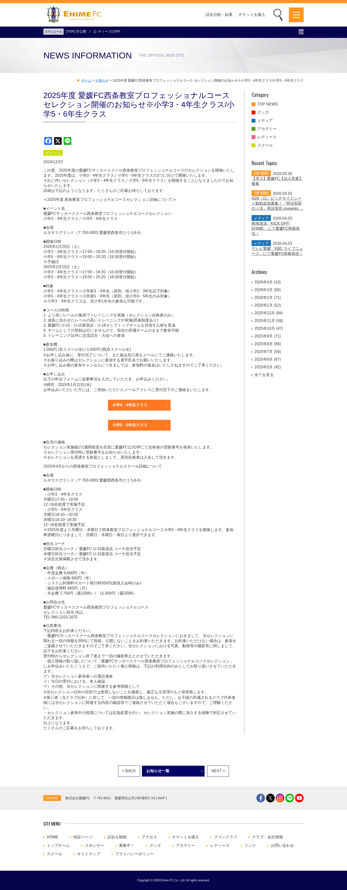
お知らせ (102, 80)
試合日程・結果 (219, 15)
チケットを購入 (251, 15)
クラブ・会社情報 (267, 837)
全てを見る (264, 375)
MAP (161, 798)
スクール (265, 145)
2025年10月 (264, 328)
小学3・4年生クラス (129, 405)
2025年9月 (263, 336)
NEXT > (218, 771)
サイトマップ (88, 854)
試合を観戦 (117, 837)
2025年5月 (263, 367)
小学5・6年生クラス (129, 425)
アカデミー (267, 129)
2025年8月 (263, 344)
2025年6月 (263, 359)
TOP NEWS (267, 104)
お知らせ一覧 (157, 771)
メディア (265, 121)
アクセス (149, 837)
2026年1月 (263, 305)
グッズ (263, 112)
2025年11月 (264, 321)
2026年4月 (263, 282)
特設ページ (83, 837)
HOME (52, 837)
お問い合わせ (282, 846)
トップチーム (58, 846)
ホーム (86, 80)
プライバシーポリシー (134, 854)
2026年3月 (263, 290)
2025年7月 (263, 352)
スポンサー (94, 846)
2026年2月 (263, 297)
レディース (267, 137)
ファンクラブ (225, 837)
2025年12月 (264, 313)
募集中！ (126, 846)
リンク (250, 846)
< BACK (129, 771)
